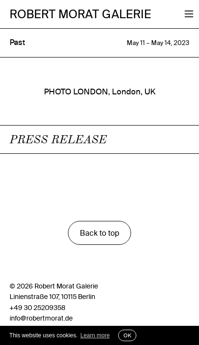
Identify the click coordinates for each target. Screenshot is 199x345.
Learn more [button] (95, 335)
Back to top (99, 233)
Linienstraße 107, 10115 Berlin (52, 296)
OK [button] (127, 335)
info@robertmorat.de (41, 318)
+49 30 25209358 (38, 307)
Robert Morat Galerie (80, 14)
